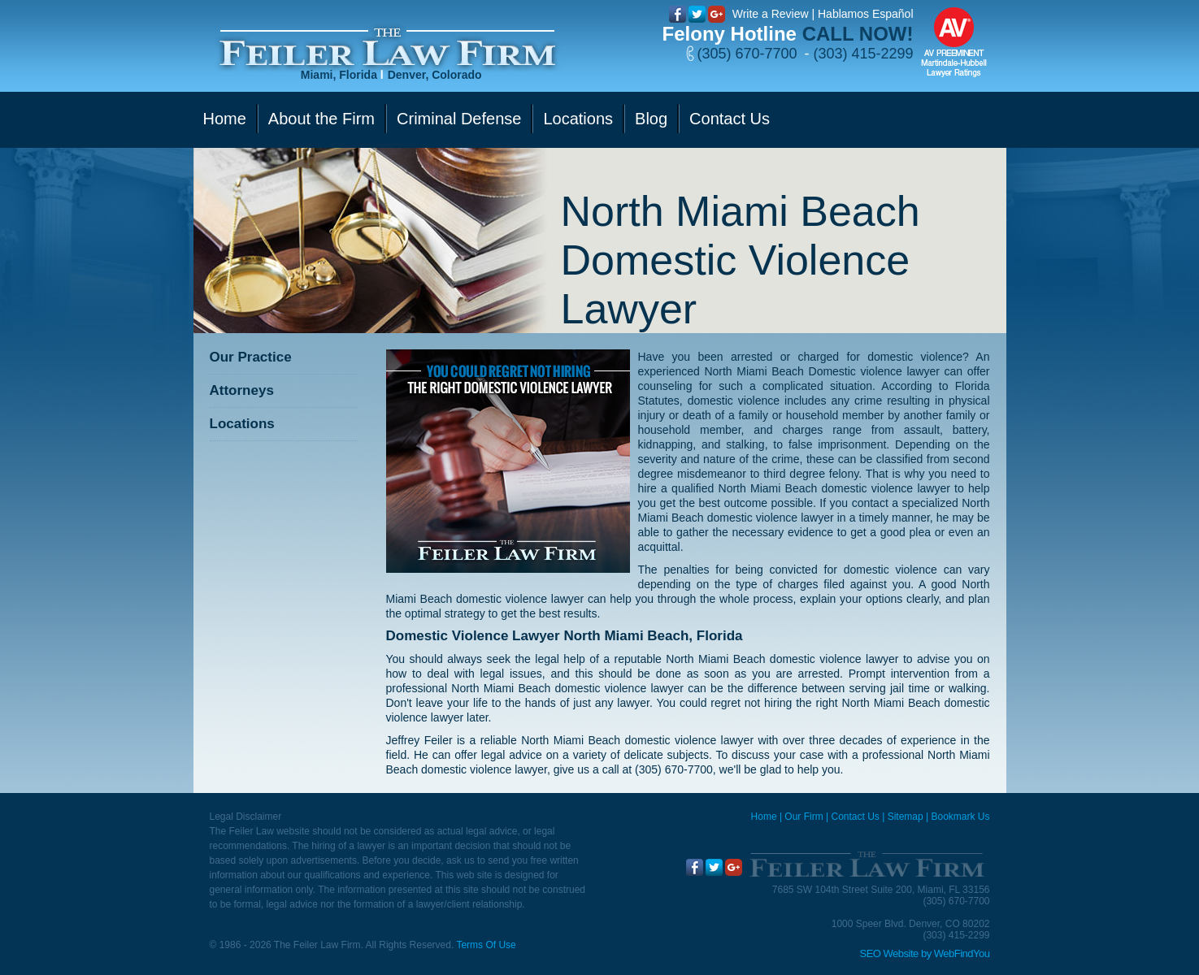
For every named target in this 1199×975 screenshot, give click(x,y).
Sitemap (905, 816)
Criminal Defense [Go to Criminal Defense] (459, 119)
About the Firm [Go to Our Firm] (321, 119)
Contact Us (855, 816)
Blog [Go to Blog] (651, 119)
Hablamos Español (866, 13)
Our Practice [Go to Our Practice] (251, 357)
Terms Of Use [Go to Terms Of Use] (485, 945)
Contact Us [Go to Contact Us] (729, 119)
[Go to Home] (387, 47)
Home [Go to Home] (224, 119)
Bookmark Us (960, 816)
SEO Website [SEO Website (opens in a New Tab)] (889, 953)
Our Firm (803, 816)
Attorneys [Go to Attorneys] (242, 390)
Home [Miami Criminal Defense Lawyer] (764, 816)
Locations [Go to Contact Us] (578, 119)
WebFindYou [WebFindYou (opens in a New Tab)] (962, 953)
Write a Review (770, 13)
